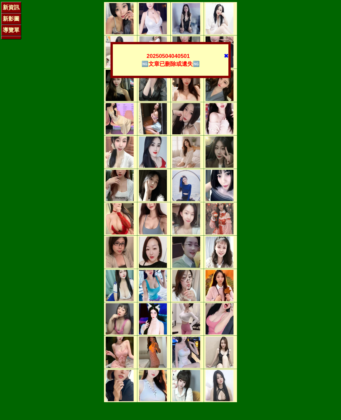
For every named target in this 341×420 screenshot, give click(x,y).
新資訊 (11, 7)
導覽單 (11, 30)
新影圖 (11, 19)
